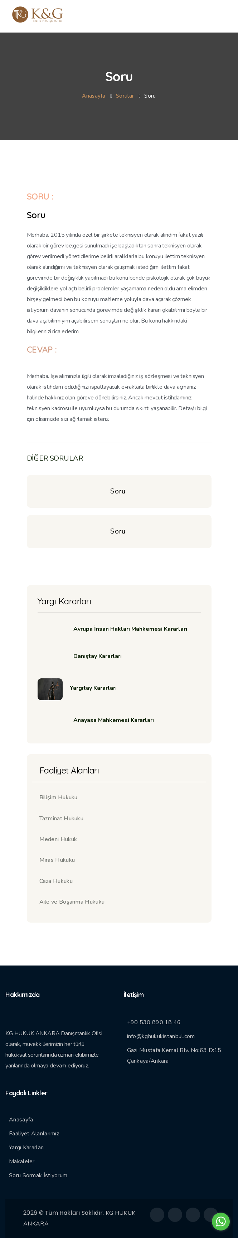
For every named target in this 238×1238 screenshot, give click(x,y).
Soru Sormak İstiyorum (38, 1175)
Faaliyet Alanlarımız (34, 1134)
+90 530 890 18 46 (154, 1022)
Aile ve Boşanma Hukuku (72, 902)
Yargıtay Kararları (93, 688)
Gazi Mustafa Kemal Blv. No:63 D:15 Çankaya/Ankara (174, 1055)
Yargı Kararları (26, 1147)
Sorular (125, 95)
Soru (119, 491)
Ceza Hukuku (56, 881)
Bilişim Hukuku (58, 797)
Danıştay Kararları (97, 656)
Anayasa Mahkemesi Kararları (113, 720)
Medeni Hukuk (58, 839)
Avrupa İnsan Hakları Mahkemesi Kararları (130, 629)
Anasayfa (93, 95)
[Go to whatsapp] (221, 1221)
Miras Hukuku (57, 860)
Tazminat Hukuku (61, 818)
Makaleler (22, 1161)
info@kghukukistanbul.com (161, 1036)
